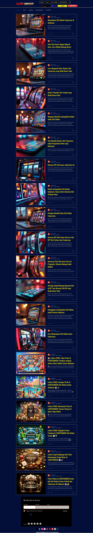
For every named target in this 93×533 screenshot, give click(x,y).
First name (26, 504)
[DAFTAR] (73, 6)
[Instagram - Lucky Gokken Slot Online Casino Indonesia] (42, 529)
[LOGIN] (62, 6)
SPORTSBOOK (39, 10)
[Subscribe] (65, 511)
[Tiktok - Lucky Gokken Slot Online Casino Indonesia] (55, 529)
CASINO (31, 10)
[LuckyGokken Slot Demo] (37, 529)
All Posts (18, 10)
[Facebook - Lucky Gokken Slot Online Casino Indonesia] (39, 529)
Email (48, 504)
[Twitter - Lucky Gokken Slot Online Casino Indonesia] (45, 529)
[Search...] (45, 6)
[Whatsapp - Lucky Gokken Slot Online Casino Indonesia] (58, 529)
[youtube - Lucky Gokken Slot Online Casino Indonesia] (50, 529)
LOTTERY (48, 10)
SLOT (24, 10)
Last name (37, 504)
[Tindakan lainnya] (74, 17)
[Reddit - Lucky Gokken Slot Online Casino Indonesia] (52, 529)
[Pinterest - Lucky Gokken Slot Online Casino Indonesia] (47, 529)
